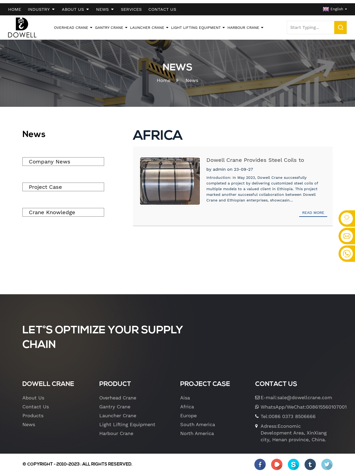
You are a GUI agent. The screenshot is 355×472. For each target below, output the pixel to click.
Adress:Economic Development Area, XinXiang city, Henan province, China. (294, 429)
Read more (313, 209)
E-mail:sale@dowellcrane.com (296, 394)
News (192, 77)
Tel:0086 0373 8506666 (288, 413)
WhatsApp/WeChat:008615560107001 (297, 403)
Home (163, 77)
